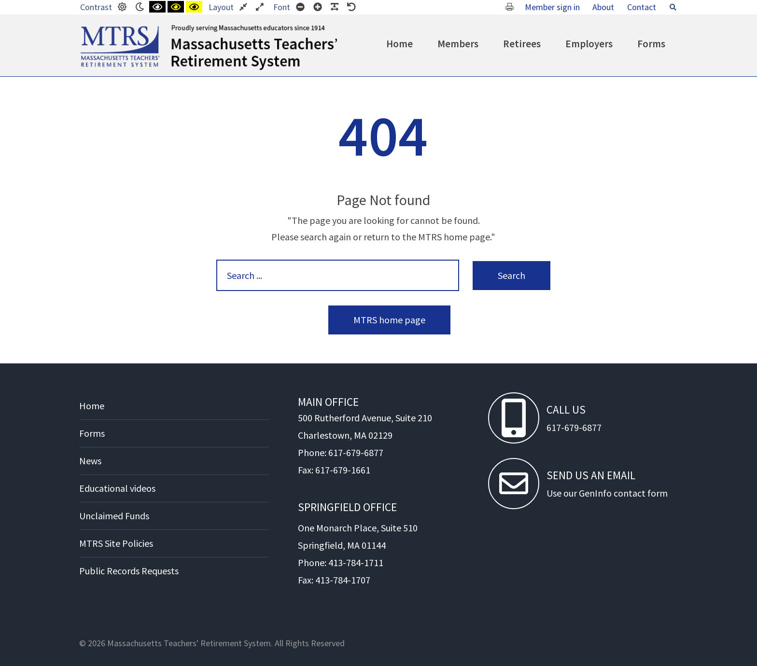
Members (457, 43)
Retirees (522, 43)
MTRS (91, 29)
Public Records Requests (129, 571)
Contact (641, 7)
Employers (589, 43)
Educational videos (117, 488)
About (603, 7)
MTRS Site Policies (116, 543)
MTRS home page (389, 320)
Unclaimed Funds (114, 516)
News (90, 461)
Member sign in (552, 7)
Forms (651, 43)
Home (399, 43)
